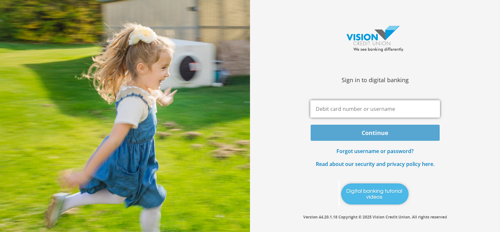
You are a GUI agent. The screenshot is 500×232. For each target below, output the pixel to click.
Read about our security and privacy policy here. (375, 164)
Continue (375, 133)
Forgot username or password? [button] (375, 151)
